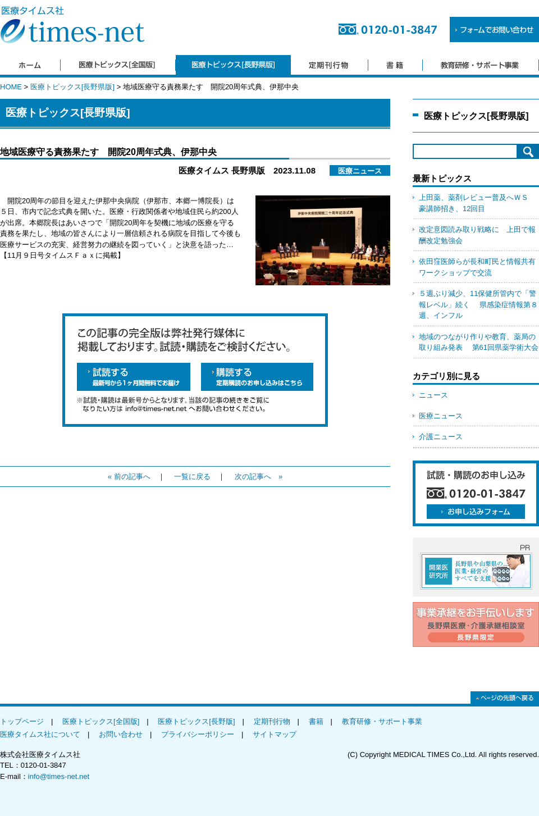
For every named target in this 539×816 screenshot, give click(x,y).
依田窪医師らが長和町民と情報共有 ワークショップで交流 (479, 267)
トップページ (22, 721)
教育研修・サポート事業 (382, 721)
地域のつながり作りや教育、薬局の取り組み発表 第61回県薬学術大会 (478, 342)
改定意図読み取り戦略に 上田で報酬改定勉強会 (477, 235)
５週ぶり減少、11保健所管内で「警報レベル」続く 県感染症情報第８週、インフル (478, 304)
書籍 (316, 721)
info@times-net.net (58, 776)
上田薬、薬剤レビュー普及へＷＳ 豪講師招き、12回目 (477, 203)
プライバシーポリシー (197, 734)
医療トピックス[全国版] (100, 721)
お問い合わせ (121, 734)
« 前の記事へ (129, 476)
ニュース (433, 395)
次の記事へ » (258, 476)
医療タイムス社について (40, 734)
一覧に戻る (192, 476)
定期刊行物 (272, 721)
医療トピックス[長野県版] (72, 87)
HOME (11, 87)
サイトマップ (274, 734)
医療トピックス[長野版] (196, 721)
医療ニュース (441, 416)
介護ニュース (441, 436)
